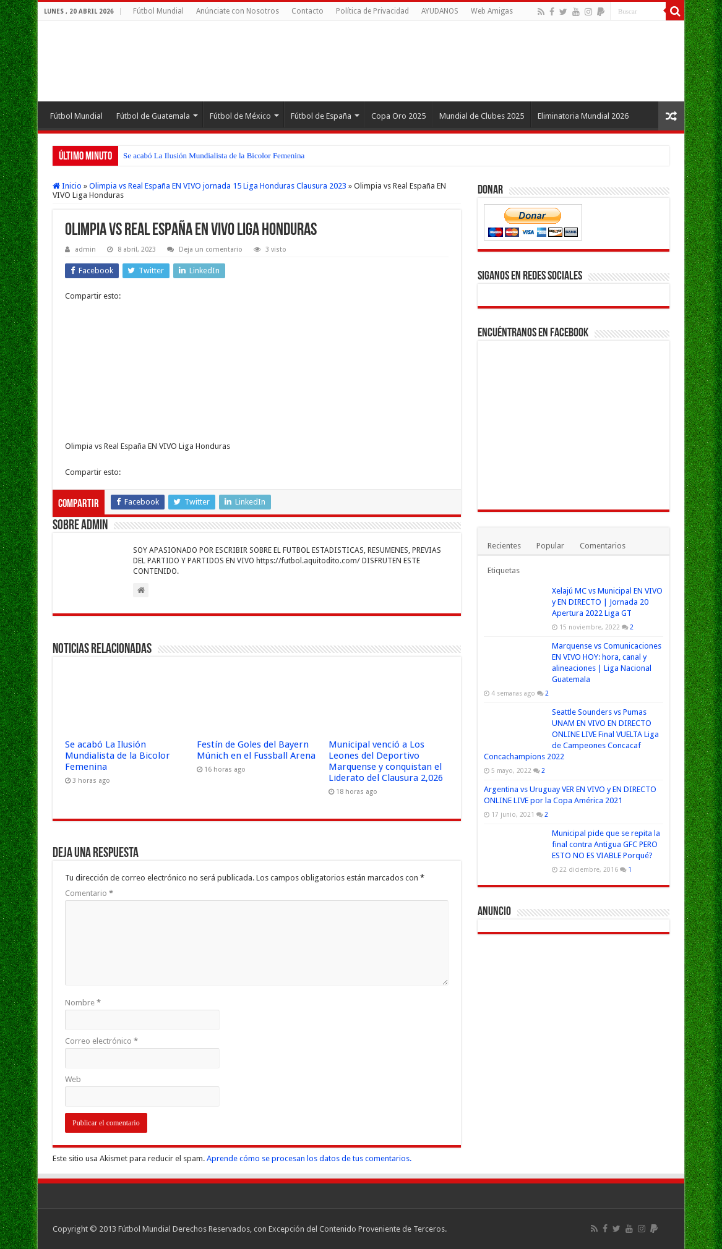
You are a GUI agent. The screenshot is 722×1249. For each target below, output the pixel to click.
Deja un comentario (211, 249)
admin (85, 249)
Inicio (67, 185)
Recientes (504, 545)
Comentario (89, 893)
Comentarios (602, 545)
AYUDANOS (439, 11)
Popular (550, 545)
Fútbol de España (321, 116)
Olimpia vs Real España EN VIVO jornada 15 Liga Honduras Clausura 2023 (217, 185)
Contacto (307, 11)
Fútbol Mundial (158, 11)
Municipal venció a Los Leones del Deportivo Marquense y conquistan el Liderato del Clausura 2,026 (386, 761)
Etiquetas (504, 570)
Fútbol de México (240, 116)
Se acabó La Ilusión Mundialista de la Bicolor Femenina (213, 155)
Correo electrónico (101, 1041)
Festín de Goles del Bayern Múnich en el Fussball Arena (256, 750)
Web (73, 1079)
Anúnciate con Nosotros (237, 11)
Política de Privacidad (372, 11)
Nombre (83, 1002)
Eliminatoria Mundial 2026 (583, 116)
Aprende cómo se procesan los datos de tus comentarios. (309, 1158)
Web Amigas (492, 11)
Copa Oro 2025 (398, 116)
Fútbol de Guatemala (153, 116)
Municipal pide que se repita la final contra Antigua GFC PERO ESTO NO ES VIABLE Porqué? (606, 844)
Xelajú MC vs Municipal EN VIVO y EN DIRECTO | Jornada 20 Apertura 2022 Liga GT (607, 602)
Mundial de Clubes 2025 (481, 116)
